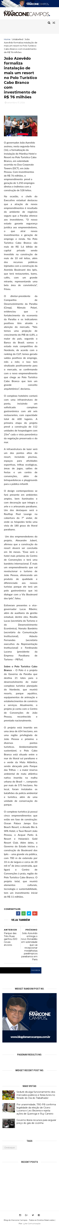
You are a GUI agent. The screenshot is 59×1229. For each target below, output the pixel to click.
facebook (35, 972)
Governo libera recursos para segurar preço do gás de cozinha (36, 1123)
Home (7, 39)
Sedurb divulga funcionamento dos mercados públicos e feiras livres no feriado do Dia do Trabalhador (36, 1096)
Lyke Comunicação (31, 1225)
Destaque (10, 1149)
